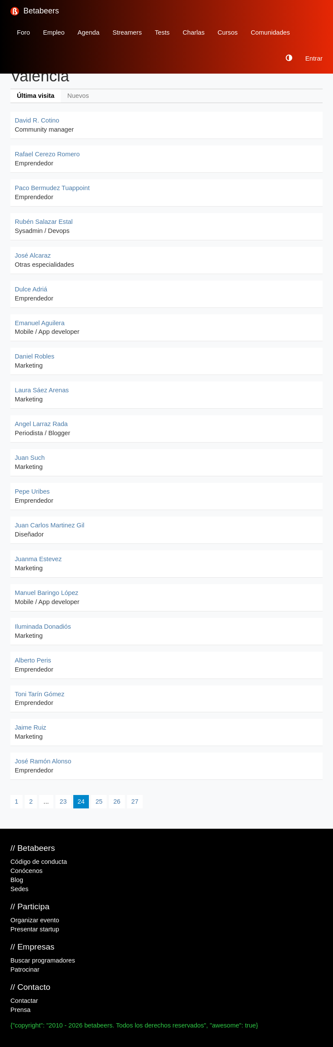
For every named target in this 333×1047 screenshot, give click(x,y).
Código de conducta (38, 861)
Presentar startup (34, 929)
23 (63, 801)
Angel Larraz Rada (41, 423)
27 (134, 801)
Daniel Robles (34, 356)
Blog (16, 879)
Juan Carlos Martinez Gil (49, 525)
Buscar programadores (42, 960)
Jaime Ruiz (30, 727)
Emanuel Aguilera (40, 323)
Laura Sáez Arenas (42, 390)
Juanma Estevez (38, 559)
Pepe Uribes (32, 491)
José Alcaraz (33, 255)
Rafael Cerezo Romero (47, 154)
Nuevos (78, 95)
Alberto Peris (33, 660)
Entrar (314, 58)
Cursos (228, 32)
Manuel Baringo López (46, 592)
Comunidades (270, 32)
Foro (23, 32)
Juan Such (30, 457)
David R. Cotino (37, 120)
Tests (162, 32)
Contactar (24, 1000)
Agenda (89, 32)
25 (98, 801)
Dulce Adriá (31, 289)
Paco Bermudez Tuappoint (52, 187)
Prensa (20, 1009)
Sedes (19, 888)
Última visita (35, 95)
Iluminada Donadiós (43, 626)
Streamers (127, 32)
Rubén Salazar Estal (44, 221)
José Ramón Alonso (43, 761)
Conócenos (26, 870)
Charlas (194, 32)
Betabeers (34, 11)
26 (116, 801)
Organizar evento (34, 920)
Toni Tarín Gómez (40, 694)
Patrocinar (24, 969)
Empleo (54, 32)
